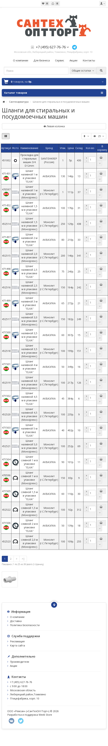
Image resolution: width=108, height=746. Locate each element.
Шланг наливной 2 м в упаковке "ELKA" (29, 240)
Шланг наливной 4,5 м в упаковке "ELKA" (29, 398)
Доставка (16, 621)
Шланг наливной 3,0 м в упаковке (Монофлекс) (29, 319)
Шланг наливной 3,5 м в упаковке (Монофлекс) (29, 351)
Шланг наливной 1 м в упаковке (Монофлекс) (29, 192)
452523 (6, 541)
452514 (6, 224)
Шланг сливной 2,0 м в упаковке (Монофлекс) (29, 541)
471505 (6, 494)
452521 (6, 446)
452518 (6, 351)
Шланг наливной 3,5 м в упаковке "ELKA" (29, 335)
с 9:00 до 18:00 (18, 686)
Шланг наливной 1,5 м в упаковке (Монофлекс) (29, 224)
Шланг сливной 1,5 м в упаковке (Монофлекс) (29, 510)
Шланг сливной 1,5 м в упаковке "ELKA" (29, 494)
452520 (6, 414)
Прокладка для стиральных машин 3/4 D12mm (29, 160)
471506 (6, 525)
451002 (6, 160)
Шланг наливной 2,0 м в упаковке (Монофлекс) (29, 256)
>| (23, 558)
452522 (6, 509)
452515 (6, 255)
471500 (6, 335)
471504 (6, 462)
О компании (17, 617)
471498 (6, 271)
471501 (6, 366)
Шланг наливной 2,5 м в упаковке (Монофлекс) (29, 287)
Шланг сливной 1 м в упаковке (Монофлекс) (29, 478)
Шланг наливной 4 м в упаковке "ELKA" (29, 367)
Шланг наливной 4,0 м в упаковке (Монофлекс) (29, 383)
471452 (6, 208)
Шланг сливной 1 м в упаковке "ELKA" (29, 462)
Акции (13, 665)
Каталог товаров (53, 93)
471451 (6, 176)
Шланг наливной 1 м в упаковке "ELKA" (29, 176)
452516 (6, 287)
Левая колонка (54, 126)
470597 (6, 192)
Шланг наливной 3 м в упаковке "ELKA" (29, 303)
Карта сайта (17, 645)
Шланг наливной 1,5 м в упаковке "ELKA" (29, 208)
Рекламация (17, 641)
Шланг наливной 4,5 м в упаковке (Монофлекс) (29, 414)
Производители (19, 661)
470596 (6, 478)
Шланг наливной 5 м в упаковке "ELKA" (29, 430)
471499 (6, 303)
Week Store (45, 714)
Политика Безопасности (25, 625)
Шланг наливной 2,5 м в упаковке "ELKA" (29, 271)
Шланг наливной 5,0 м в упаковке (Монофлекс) (29, 446)
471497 (6, 239)
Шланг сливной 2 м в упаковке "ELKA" (29, 526)
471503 (6, 430)
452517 (6, 319)
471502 (6, 398)
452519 (6, 382)
